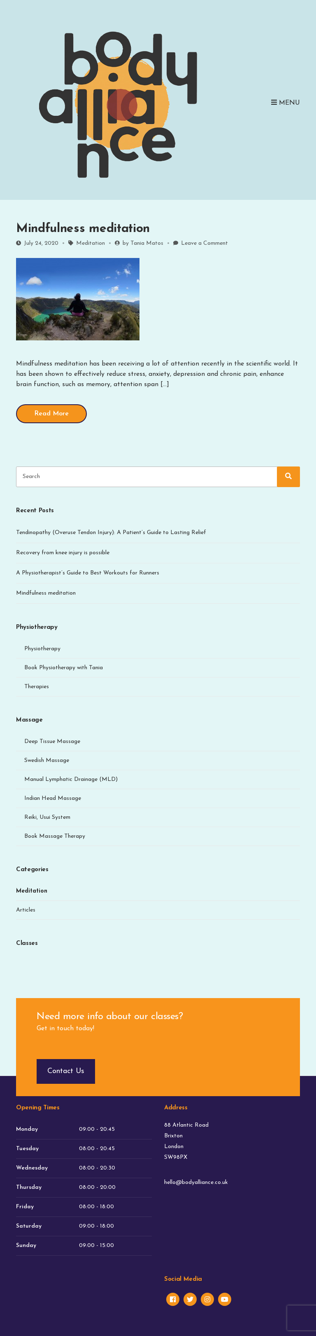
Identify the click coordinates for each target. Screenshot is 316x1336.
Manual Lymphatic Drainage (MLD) (71, 779)
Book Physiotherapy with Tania (63, 668)
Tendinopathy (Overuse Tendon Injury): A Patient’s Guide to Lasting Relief (111, 533)
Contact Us (65, 1071)
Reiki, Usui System (47, 817)
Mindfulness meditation (83, 229)
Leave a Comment (204, 243)
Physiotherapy (42, 649)
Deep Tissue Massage (52, 741)
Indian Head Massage (52, 798)
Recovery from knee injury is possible (62, 553)
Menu (285, 102)
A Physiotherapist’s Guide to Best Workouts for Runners (87, 573)
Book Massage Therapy (54, 836)
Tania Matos (146, 243)
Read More (51, 413)
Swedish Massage (46, 760)
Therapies (36, 687)
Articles (25, 910)
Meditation (90, 243)
